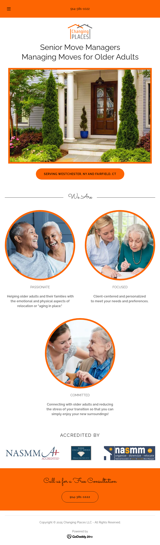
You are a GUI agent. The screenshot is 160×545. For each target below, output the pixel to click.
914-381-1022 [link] (80, 9)
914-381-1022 (76, 497)
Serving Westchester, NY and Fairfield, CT (80, 174)
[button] (11, 9)
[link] (80, 32)
